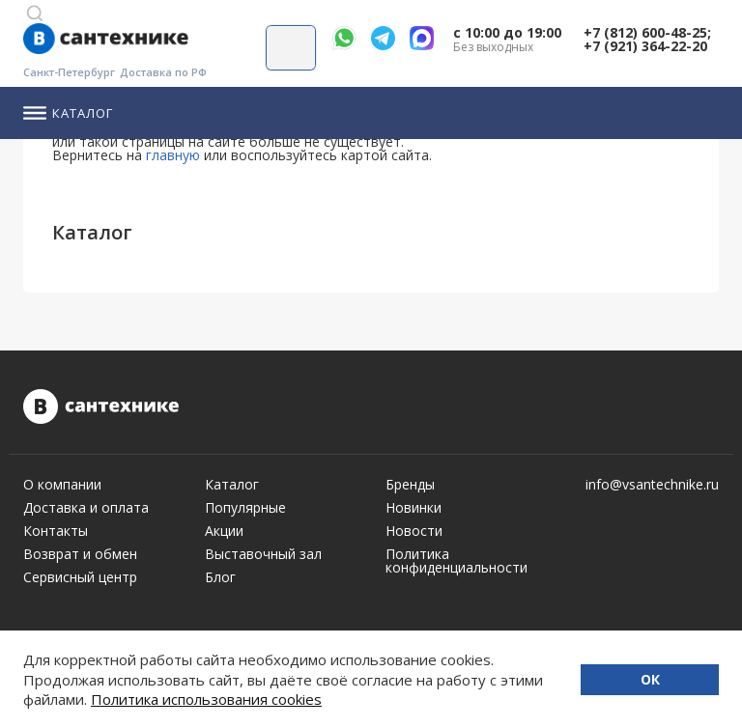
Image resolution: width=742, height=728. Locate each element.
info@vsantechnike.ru (652, 484)
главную (173, 155)
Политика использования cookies (206, 699)
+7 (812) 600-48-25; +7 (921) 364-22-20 (647, 39)
